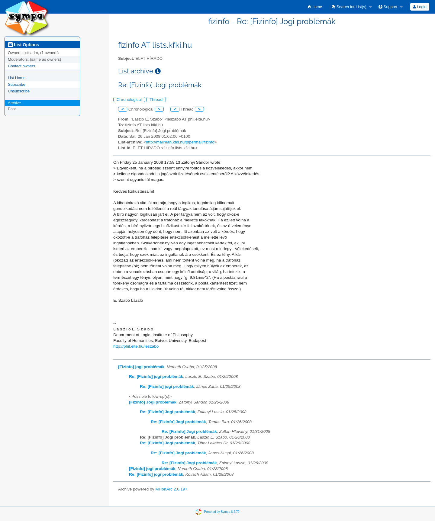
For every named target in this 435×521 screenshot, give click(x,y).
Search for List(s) (349, 7)
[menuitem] (315, 7)
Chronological (129, 99)
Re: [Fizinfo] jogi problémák (156, 376)
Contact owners (21, 66)
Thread (156, 99)
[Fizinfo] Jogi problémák (152, 402)
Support (388, 7)
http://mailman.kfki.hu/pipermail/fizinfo (180, 142)
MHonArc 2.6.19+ (171, 489)
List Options (23, 44)
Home (315, 7)
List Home (17, 78)
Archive (14, 103)
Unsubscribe (19, 91)
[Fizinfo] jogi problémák (141, 367)
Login (419, 7)
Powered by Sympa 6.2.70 (221, 511)
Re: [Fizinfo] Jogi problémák (167, 412)
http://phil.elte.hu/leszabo (136, 346)
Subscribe (16, 84)
